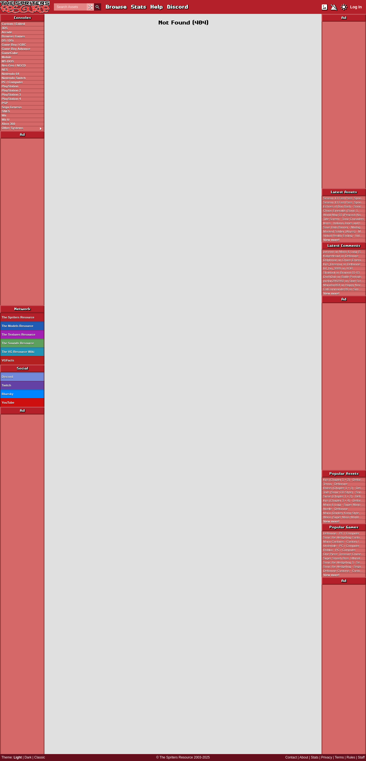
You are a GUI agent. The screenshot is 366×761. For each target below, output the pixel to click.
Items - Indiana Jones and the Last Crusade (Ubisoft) (344, 223)
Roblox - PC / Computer (339, 550)
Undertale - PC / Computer (341, 545)
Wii (4, 115)
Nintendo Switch (14, 78)
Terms (339, 757)
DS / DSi (8, 40)
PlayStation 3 (11, 94)
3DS (5, 28)
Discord (177, 6)
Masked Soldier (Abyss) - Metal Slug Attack (344, 231)
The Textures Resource (18, 334)
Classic (39, 757)
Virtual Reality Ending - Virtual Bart (344, 235)
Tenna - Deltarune (335, 484)
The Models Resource (17, 326)
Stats (138, 6)
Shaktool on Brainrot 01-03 (341, 272)
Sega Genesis (12, 107)
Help (156, 6)
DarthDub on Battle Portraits (342, 276)
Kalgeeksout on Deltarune (340, 256)
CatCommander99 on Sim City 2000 (344, 289)
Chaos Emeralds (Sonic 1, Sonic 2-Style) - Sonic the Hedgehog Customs (344, 210)
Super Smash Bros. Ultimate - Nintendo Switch (344, 558)
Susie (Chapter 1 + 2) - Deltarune (344, 496)
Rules (351, 757)
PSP (5, 103)
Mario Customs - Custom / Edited (344, 541)
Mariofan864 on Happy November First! (344, 285)
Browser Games (13, 36)
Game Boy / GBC (14, 44)
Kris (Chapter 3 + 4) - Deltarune (344, 500)
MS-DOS (8, 61)
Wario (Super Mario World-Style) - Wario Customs (344, 517)
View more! (331, 240)
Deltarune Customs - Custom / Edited (344, 570)
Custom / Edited (13, 24)
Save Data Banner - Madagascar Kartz (344, 227)
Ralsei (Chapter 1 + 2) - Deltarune (344, 488)
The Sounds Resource (18, 343)
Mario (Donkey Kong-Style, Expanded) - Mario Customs (344, 513)
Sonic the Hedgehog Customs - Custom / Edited (344, 537)
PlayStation (10, 86)
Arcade (7, 32)
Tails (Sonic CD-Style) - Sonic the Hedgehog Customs (344, 492)
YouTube (8, 402)
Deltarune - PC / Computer (341, 533)
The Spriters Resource (18, 317)
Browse (115, 6)
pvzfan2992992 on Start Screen (344, 281)
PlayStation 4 (11, 99)
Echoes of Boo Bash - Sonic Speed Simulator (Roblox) (344, 206)
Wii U (5, 119)
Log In (356, 7)
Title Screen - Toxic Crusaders (343, 219)
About (303, 757)
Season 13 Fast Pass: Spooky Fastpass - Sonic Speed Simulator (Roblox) (344, 198)
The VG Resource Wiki (18, 351)
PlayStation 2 (11, 90)
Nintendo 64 (10, 74)
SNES (6, 111)
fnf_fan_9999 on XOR (338, 268)
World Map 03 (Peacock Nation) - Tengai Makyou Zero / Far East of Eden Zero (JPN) (344, 215)
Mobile (6, 57)
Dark (27, 757)
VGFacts (8, 360)
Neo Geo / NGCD (14, 65)
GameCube (10, 53)
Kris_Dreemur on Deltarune (341, 264)
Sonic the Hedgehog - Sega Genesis (344, 566)
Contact (291, 757)
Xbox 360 (8, 123)
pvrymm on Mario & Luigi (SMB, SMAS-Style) (344, 251)
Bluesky (7, 394)
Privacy (326, 757)
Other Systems (23, 128)
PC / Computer (12, 82)
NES (5, 69)
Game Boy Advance (16, 49)
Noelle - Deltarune (335, 509)
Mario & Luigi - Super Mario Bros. (344, 504)
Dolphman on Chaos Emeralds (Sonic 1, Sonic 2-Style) (344, 260)
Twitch (6, 385)
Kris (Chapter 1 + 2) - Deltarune (344, 479)
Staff (361, 757)
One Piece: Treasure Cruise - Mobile (344, 554)
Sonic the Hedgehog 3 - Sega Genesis (344, 562)
